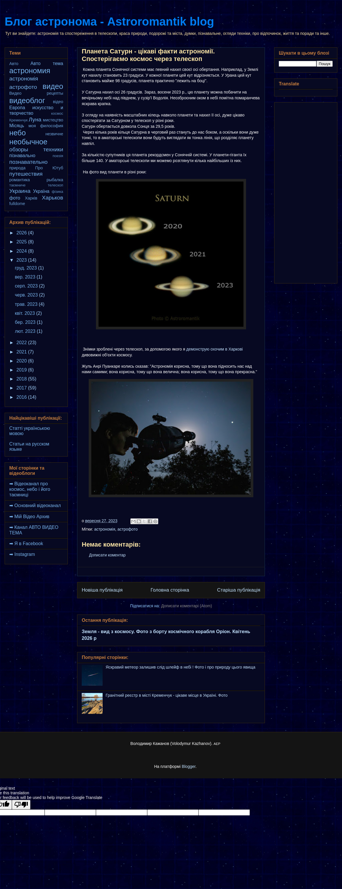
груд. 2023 (26, 267)
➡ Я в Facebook (26, 543)
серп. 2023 (27, 285)
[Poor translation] (21, 804)
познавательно (28, 162)
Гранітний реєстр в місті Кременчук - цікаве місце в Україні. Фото (167, 695)
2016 (22, 397)
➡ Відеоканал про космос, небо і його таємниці (29, 489)
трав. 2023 (27, 304)
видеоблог (27, 100)
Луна (35, 119)
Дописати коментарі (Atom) (186, 606)
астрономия (29, 71)
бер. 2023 (26, 322)
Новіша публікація (102, 590)
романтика (19, 179)
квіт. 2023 (25, 313)
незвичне (54, 134)
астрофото (127, 529)
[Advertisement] (306, 192)
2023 (22, 260)
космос (57, 113)
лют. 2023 (26, 331)
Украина (19, 191)
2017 (22, 387)
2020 (22, 360)
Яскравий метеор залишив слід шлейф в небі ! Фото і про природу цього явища (180, 667)
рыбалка (55, 179)
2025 (22, 241)
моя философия (45, 125)
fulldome (17, 203)
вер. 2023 (26, 276)
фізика (57, 191)
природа (17, 168)
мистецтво (53, 120)
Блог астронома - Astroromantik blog (109, 21)
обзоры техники (36, 149)
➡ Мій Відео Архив (29, 516)
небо (17, 133)
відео (58, 101)
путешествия (26, 174)
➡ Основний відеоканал (35, 505)
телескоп (55, 185)
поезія (57, 156)
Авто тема (46, 63)
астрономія (104, 529)
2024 (22, 251)
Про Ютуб (49, 168)
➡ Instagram (22, 554)
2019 (22, 369)
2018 (22, 378)
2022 (22, 342)
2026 (22, 232)
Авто (13, 63)
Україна (41, 191)
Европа (17, 107)
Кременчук (18, 120)
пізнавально (22, 155)
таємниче (17, 185)
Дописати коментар (107, 555)
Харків (31, 198)
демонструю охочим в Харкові (214, 349)
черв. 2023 (27, 294)
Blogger (188, 766)
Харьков (52, 198)
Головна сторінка (170, 590)
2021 (22, 351)
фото (14, 197)
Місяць (16, 125)
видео (53, 86)
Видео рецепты (36, 93)
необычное (28, 142)
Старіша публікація (238, 590)
